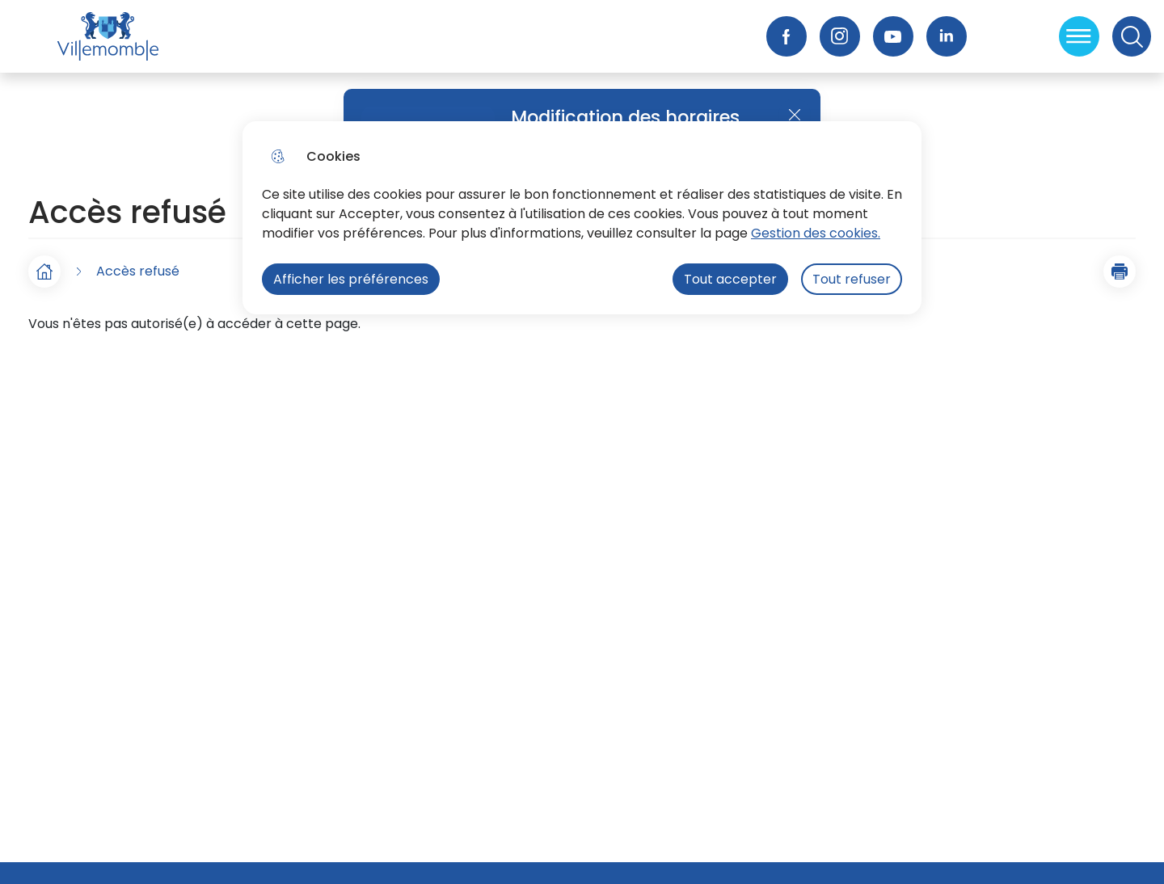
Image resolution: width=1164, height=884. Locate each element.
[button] (1119, 271)
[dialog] (582, 217)
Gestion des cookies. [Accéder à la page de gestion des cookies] (815, 233)
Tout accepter (730, 279)
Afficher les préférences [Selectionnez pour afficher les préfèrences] (350, 279)
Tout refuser (851, 279)
